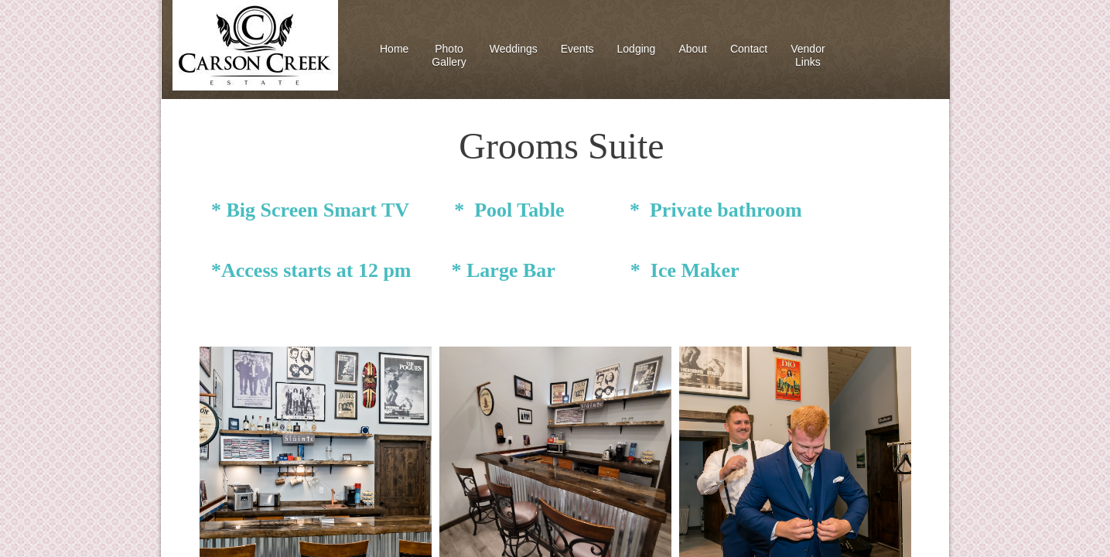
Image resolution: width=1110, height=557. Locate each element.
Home (394, 49)
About (692, 49)
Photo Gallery (449, 55)
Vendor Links (808, 55)
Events (577, 49)
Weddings (514, 49)
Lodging (636, 49)
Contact (748, 49)
